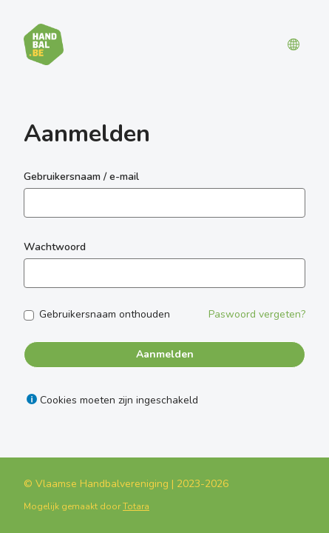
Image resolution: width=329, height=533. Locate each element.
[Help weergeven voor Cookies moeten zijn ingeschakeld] (32, 399)
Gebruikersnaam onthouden (104, 314)
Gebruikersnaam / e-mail (81, 177)
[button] (293, 44)
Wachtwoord (55, 247)
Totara (136, 506)
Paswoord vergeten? (256, 314)
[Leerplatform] (44, 44)
